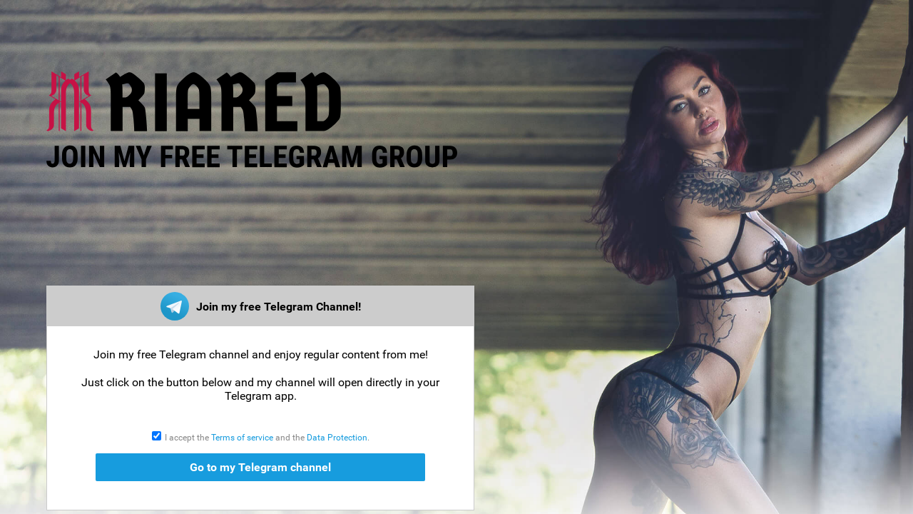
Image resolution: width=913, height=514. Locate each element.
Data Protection (337, 438)
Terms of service (242, 438)
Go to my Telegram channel (260, 467)
